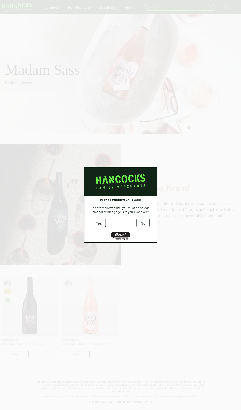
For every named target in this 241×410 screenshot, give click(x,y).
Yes (99, 222)
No (143, 222)
